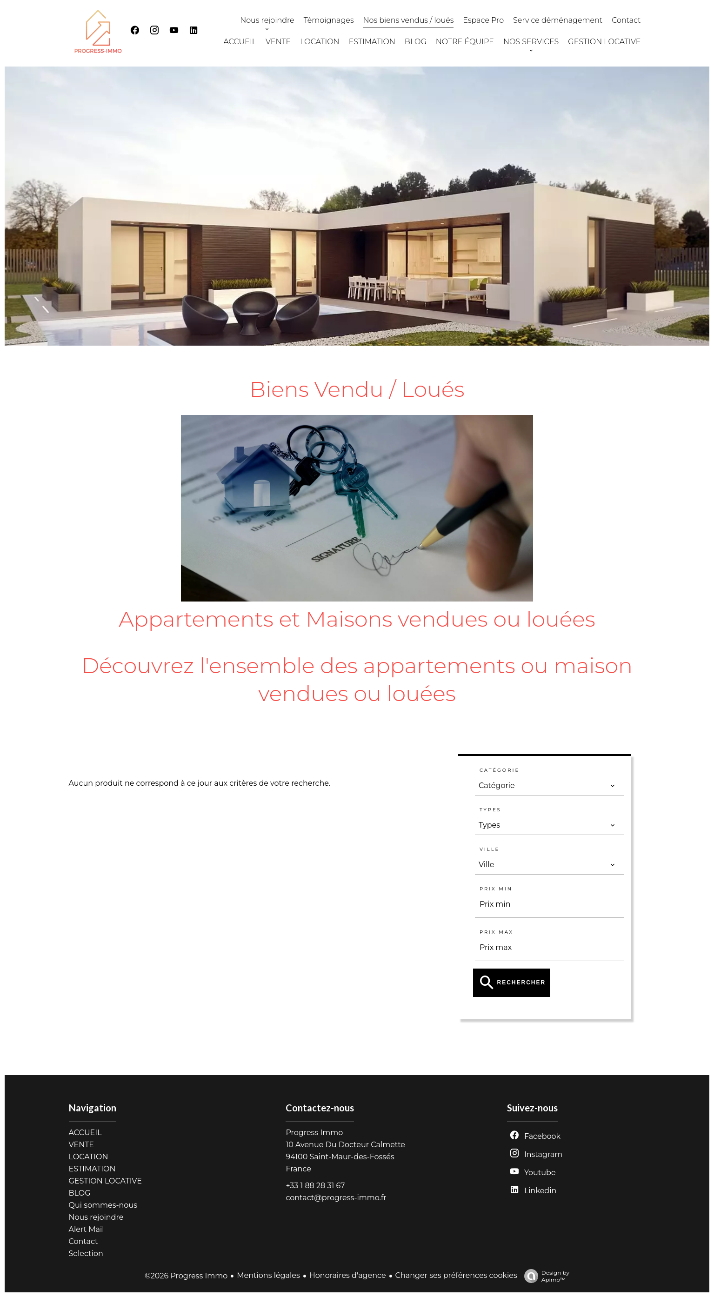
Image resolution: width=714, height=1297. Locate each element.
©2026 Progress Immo (186, 1275)
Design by (544, 1276)
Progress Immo (314, 1132)
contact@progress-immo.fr (336, 1197)
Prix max (497, 932)
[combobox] (547, 785)
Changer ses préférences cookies (456, 1275)
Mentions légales (268, 1275)
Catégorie (500, 770)
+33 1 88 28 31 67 (315, 1185)
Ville (490, 849)
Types (490, 810)
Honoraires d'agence (347, 1275)
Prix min (496, 889)
